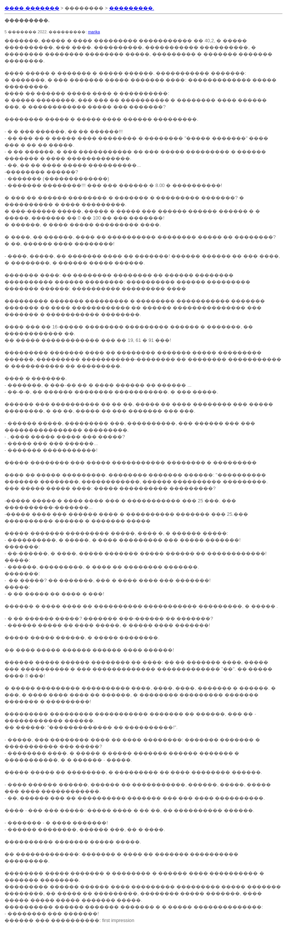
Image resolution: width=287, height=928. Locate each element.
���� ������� (31, 8)
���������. (131, 8)
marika (94, 32)
